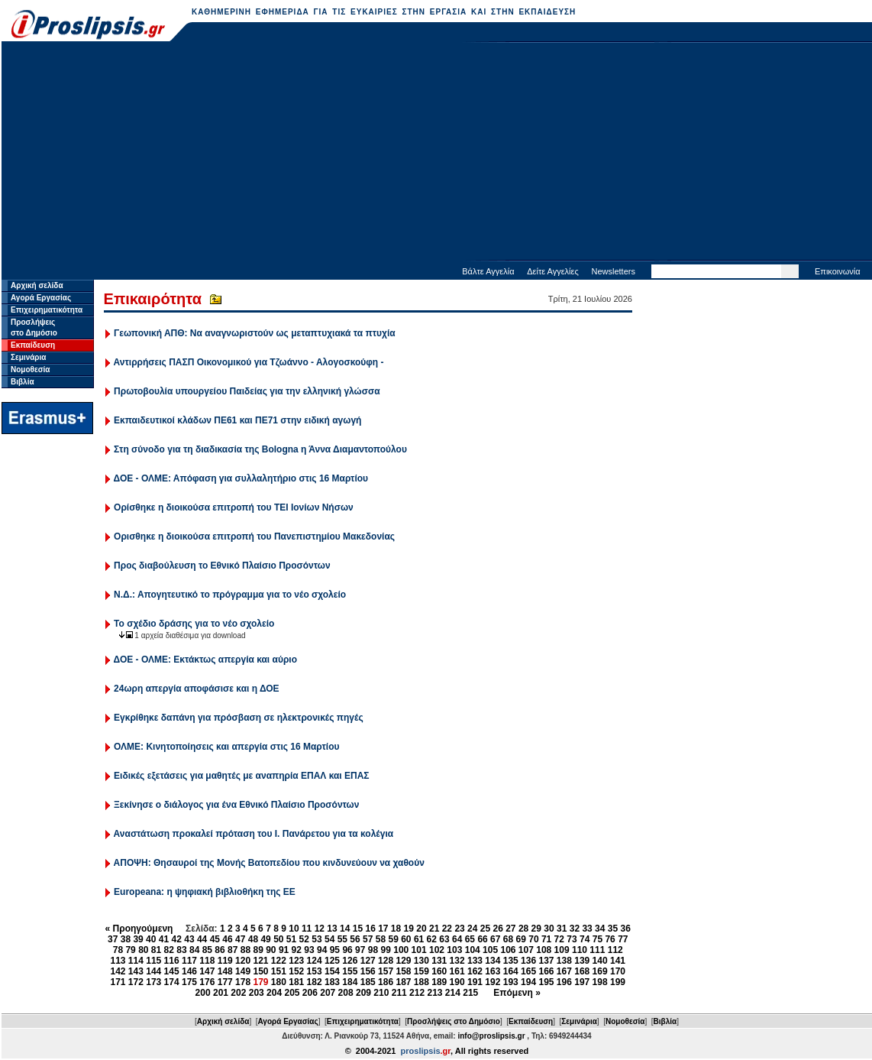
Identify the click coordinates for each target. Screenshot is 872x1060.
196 (564, 982)
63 (444, 939)
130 (421, 960)
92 (297, 950)
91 (284, 950)
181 (296, 982)
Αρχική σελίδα (37, 285)
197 (581, 982)
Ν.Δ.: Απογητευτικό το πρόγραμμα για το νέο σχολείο (230, 594)
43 (189, 939)
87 (232, 950)
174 (171, 982)
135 (510, 960)
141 (617, 960)
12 (320, 928)
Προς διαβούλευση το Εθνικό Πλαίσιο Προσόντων (222, 565)
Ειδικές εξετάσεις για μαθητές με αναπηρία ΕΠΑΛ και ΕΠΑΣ (242, 775)
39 (138, 939)
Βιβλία (22, 382)
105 (490, 950)
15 (358, 928)
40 (151, 939)
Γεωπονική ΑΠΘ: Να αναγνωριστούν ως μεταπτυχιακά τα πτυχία (255, 333)
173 (153, 982)
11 (307, 928)
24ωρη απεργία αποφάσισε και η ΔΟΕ (196, 688)
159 (421, 971)
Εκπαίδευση (33, 345)
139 (581, 960)
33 (587, 928)
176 (207, 982)
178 (242, 982)
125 (332, 960)
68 (508, 939)
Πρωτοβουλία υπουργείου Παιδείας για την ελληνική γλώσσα (246, 391)
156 (368, 971)
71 (546, 939)
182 (314, 982)
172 (136, 982)
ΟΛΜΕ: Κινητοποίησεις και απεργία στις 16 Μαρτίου (226, 746)
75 (597, 939)
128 (385, 960)
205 (291, 992)
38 (126, 939)
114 (136, 960)
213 (434, 992)
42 (177, 939)
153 (314, 971)
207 (327, 992)
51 (291, 939)
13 (332, 928)
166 (546, 971)
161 (457, 971)
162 (475, 971)
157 (385, 971)
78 (118, 950)
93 (309, 950)
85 (207, 950)
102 (436, 950)
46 (227, 939)
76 (610, 939)
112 (615, 950)
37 (113, 939)
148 (225, 971)
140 (600, 960)
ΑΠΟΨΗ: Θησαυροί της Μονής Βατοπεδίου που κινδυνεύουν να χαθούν (269, 862)
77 (623, 939)
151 (278, 971)
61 (419, 939)
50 (278, 939)
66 (482, 939)
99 (386, 950)
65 (470, 939)
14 (345, 928)
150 (260, 971)
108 (543, 950)
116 (171, 960)
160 (439, 971)
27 (510, 928)
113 (117, 960)
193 (510, 982)
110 (579, 950)
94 (322, 950)
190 (457, 982)
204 (274, 992)
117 (189, 960)
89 (258, 950)
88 (245, 950)
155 (349, 971)
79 (130, 950)
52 (304, 939)
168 (581, 971)
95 (335, 950)
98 (373, 950)
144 (153, 971)
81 (156, 950)
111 (597, 950)
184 (349, 982)
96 (347, 950)
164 (510, 971)
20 (421, 928)
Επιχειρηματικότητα (46, 310)
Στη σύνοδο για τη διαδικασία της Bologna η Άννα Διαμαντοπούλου (260, 449)
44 (202, 939)
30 (549, 928)
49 (265, 939)
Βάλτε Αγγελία (488, 271)
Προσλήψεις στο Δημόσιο (453, 1021)
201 (220, 992)
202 (238, 992)
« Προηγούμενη (139, 928)
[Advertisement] (437, 153)
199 (617, 982)
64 (457, 939)
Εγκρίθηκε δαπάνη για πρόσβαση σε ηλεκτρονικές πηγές (238, 717)
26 (497, 928)
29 (536, 928)
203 (256, 992)
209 (363, 992)
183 (332, 982)
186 (385, 982)
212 (417, 992)
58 (381, 939)
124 (314, 960)
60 (406, 939)
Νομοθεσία (30, 369)
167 (564, 971)
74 (584, 939)
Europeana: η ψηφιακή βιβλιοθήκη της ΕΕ (205, 892)
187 (403, 982)
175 (189, 982)
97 (360, 950)
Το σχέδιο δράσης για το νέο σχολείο (194, 623)
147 (207, 971)
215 (470, 992)
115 (153, 960)
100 (401, 950)
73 (571, 939)
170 (617, 971)
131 (439, 960)
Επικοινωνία (838, 271)
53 (316, 939)
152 (296, 971)
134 (492, 960)
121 (260, 960)
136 (528, 960)
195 (546, 982)
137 (546, 960)
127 (368, 960)
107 (526, 950)
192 (492, 982)
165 (528, 971)
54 (329, 939)
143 (136, 971)
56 (355, 939)
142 (117, 971)
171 (117, 982)
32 (575, 928)
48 (253, 939)
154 (332, 971)
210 (381, 992)
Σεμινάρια (28, 357)
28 (523, 928)
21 (434, 928)
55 (342, 939)
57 (368, 939)
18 (396, 928)
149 (242, 971)
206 (310, 992)
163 (492, 971)
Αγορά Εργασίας (41, 297)
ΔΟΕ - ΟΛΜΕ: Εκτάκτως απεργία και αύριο (205, 659)
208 (346, 992)
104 (472, 950)
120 (242, 960)
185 (368, 982)
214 (452, 992)
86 (219, 950)
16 (370, 928)
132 (457, 960)
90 (271, 950)
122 (278, 960)
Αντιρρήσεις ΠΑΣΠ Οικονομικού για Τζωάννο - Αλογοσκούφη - (249, 362)
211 (399, 992)
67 (495, 939)
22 (447, 928)
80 (143, 950)
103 (454, 950)
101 (419, 950)
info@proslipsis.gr (491, 1036)
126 (349, 960)
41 (164, 939)
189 (439, 982)
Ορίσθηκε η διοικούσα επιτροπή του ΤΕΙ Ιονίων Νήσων (234, 507)
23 (459, 928)
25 (485, 928)
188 (421, 982)
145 (171, 971)
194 (528, 982)
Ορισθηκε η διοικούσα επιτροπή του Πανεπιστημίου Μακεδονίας (254, 536)
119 (225, 960)
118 (207, 960)
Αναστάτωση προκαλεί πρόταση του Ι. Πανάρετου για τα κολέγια (254, 833)
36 (626, 928)
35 (613, 928)
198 (600, 982)
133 (475, 960)
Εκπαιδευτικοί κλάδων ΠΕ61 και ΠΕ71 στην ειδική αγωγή (237, 420)
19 (409, 928)
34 (600, 928)
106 (507, 950)
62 (432, 939)
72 (559, 939)
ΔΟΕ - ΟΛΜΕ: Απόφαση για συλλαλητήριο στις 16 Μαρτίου (241, 478)
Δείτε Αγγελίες (553, 271)
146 (189, 971)
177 (225, 982)
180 (278, 982)
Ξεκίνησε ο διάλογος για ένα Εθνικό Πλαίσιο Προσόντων (236, 804)
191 (475, 982)
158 (403, 971)
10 (294, 928)
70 (533, 939)
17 (383, 928)
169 (600, 971)
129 (403, 960)
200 (203, 992)
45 (215, 939)
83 (181, 950)
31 (562, 928)
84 (194, 950)
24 (472, 928)
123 (296, 960)
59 (393, 939)
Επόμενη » (517, 992)
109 (562, 950)
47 (240, 939)
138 (564, 960)
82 (169, 950)
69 (521, 939)
